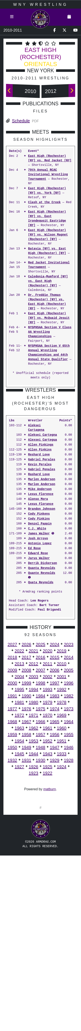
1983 (55, 783)
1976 (26, 796)
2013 (19, 751)
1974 (55, 796)
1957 (40, 822)
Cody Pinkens (39, 602)
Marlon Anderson (41, 572)
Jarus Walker (39, 646)
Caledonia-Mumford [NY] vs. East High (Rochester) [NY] (48, 281)
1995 (19, 777)
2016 (40, 745)
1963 (19, 815)
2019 (62, 738)
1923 (33, 861)
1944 (33, 841)
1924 (62, 854)
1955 (68, 822)
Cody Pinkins (39, 607)
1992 (62, 777)
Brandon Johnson (41, 597)
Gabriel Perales (41, 547)
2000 (12, 770)
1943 (47, 841)
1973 (68, 796)
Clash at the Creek (44, 202)
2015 (55, 745)
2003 (33, 764)
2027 (12, 732)
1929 (55, 848)
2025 (40, 732)
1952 (47, 828)
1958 (26, 822)
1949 (26, 835)
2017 (26, 745)
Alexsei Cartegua (42, 528)
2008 (26, 758)
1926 (33, 854)
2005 (68, 758)
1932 (12, 848)
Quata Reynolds (40, 670)
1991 (12, 783)
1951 (62, 828)
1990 (26, 783)
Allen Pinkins (40, 537)
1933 (62, 841)
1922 (47, 861)
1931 (26, 848)
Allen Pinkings (40, 533)
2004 (19, 764)
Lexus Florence (40, 582)
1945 (19, 841)
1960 (62, 815)
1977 (12, 796)
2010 (30, 91)
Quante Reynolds (41, 661)
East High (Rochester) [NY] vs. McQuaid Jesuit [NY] (49, 318)
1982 (68, 783)
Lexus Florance (40, 592)
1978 (62, 790)
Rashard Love (39, 562)
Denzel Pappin (40, 611)
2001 (62, 764)
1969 (62, 803)
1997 (55, 770)
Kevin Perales (40, 552)
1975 (40, 796)
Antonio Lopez (40, 631)
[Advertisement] (40, 431)
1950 (12, 835)
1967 (26, 809)
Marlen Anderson (41, 567)
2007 (40, 758)
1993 (47, 777)
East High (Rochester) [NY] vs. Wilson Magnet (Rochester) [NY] (48, 234)
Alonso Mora (38, 587)
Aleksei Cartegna (42, 523)
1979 (47, 790)
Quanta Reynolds (41, 656)
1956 (55, 822)
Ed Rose (34, 636)
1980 (33, 790)
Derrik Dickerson (42, 651)
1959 (12, 822)
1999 (26, 770)
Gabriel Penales (41, 557)
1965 (55, 809)
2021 (33, 738)
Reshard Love (39, 542)
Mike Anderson (40, 577)
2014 (68, 745)
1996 (68, 770)
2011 (47, 751)
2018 (12, 745)
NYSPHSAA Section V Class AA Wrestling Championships (50, 332)
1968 (12, 809)
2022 (19, 738)
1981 (19, 790)
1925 (47, 854)
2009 (12, 758)
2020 (47, 738)
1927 (19, 854)
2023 (68, 732)
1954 (19, 828)
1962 (33, 815)
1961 (47, 815)
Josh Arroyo (38, 626)
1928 (68, 848)
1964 (68, 809)
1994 (33, 777)
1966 (40, 809)
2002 (47, 764)
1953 (33, 828)
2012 (50, 91)
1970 (47, 803)
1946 (68, 835)
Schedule (21, 120)
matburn (49, 877)
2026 (26, 732)
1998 (40, 770)
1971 (33, 803)
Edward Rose (38, 641)
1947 (55, 835)
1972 (19, 803)
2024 (55, 732)
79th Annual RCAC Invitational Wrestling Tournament (48, 174)
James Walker (39, 621)
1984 (40, 783)
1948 (40, 835)
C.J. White (37, 616)
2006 (55, 758)
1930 (40, 848)
